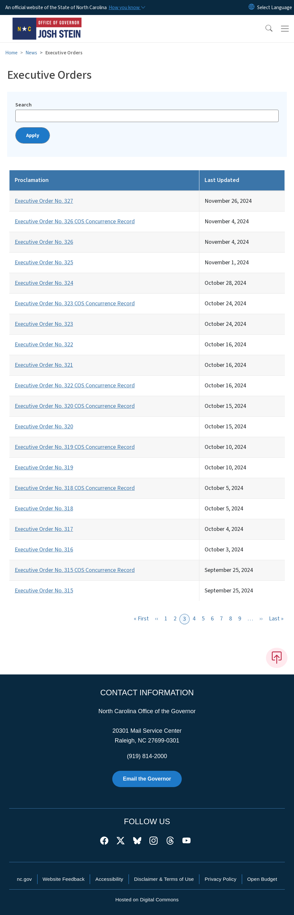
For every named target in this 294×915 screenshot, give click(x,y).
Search (23, 104)
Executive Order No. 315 (44, 591)
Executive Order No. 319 (44, 468)
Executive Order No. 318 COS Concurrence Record (75, 488)
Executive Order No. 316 (44, 550)
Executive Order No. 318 (44, 509)
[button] (264, 28)
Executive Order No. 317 (44, 529)
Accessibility (109, 879)
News (31, 52)
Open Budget (262, 879)
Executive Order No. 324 (44, 283)
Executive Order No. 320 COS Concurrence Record (75, 406)
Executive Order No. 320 (44, 427)
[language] (274, 7)
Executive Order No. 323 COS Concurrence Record (75, 303)
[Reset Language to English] (252, 7)
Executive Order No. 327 (44, 201)
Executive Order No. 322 (44, 344)
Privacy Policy (220, 879)
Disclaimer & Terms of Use (164, 879)
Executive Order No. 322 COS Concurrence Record (75, 385)
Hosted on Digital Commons (146, 899)
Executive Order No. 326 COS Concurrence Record (75, 221)
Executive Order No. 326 (44, 242)
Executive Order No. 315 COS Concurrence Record (75, 570)
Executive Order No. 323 (44, 324)
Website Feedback (64, 879)
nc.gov (24, 879)
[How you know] (127, 7)
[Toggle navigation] (285, 28)
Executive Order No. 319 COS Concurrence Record (75, 447)
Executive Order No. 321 (44, 365)
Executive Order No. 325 (44, 262)
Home (11, 52)
